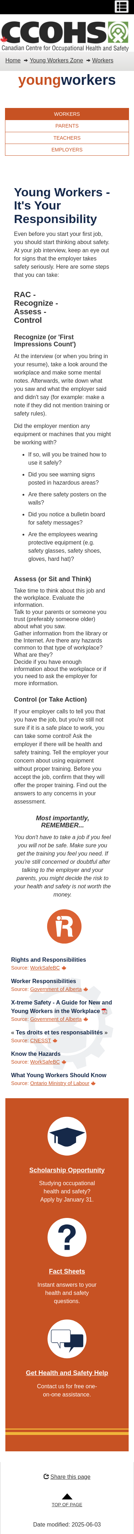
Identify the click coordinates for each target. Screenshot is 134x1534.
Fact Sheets (67, 1271)
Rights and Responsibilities (48, 960)
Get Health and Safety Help (67, 1373)
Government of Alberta (56, 989)
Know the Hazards (36, 1054)
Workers (102, 60)
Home (13, 60)
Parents (67, 126)
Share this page (67, 1477)
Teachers (66, 138)
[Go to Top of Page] (67, 1500)
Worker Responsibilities (43, 981)
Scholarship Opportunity (67, 1170)
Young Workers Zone (56, 60)
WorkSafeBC (45, 968)
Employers (67, 150)
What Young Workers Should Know (58, 1075)
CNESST (40, 1040)
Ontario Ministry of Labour (60, 1083)
